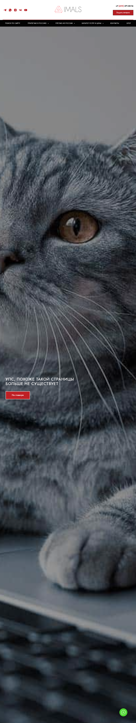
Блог (129, 23)
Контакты (114, 23)
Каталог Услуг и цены (92, 23)
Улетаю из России (64, 23)
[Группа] (20, 10)
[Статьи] (15, 10)
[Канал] (5, 10)
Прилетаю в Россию (37, 23)
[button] (123, 12)
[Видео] (25, 10)
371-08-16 (128, 6)
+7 (117, 6)
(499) (121, 6)
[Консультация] (10, 10)
